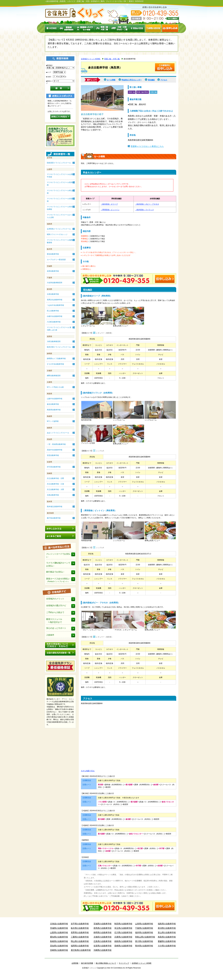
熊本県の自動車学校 (144, 946)
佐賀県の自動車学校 (103, 946)
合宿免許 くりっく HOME (141, 963)
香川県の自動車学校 (144, 941)
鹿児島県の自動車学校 (81, 950)
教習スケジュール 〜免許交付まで (54, 620)
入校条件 (50, 635)
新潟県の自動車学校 (167, 928)
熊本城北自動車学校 (54, 507)
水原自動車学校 (53, 294)
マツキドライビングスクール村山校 (60, 192)
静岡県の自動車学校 (103, 932)
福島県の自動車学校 (167, 924)
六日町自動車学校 (54, 322)
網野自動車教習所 (54, 376)
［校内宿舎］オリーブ (109, 204)
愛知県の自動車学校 (59, 937)
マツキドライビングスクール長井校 (60, 183)
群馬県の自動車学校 (103, 928)
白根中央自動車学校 (54, 316)
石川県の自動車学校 (123, 932)
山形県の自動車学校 (144, 924)
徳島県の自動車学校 (123, 941)
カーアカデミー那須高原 (56, 260)
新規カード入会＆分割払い (58, 579)
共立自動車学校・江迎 (55, 484)
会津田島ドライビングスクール (59, 229)
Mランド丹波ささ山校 (55, 387)
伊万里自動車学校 (54, 467)
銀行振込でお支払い (55, 572)
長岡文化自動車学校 (54, 300)
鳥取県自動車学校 (54, 410)
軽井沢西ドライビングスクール (59, 347)
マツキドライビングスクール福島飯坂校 (60, 241)
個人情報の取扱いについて (106, 963)
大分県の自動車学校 (167, 946)
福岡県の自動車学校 (80, 946)
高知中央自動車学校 (54, 450)
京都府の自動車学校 (103, 937)
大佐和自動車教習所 (54, 283)
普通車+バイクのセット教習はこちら (147, 146)
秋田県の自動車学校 (123, 924)
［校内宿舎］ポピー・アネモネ (147, 204)
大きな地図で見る (88, 771)
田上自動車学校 (53, 311)
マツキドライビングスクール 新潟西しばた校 (59, 328)
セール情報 (111, 80)
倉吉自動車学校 (53, 404)
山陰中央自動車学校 (54, 399)
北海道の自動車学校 (59, 924)
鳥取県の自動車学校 (167, 937)
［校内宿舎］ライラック (144, 210)
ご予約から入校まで (55, 612)
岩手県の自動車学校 (80, 924)
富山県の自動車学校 (167, 932)
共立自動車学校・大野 (55, 489)
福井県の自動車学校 (144, 932)
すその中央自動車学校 (55, 364)
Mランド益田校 (53, 421)
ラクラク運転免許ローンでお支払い (58, 564)
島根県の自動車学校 (59, 941)
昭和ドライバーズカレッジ (57, 234)
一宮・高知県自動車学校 (56, 444)
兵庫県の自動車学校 (123, 937)
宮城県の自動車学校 (103, 924)
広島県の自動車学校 (103, 941)
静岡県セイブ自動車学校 (56, 359)
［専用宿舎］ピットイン (110, 210)
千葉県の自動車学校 (144, 928)
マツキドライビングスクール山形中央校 (60, 175)
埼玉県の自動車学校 (123, 928)
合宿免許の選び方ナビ (56, 605)
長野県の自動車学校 (80, 932)
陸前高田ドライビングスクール (59, 163)
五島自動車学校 (53, 495)
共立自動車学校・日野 (55, 478)
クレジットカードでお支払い (58, 555)
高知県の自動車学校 (59, 946)
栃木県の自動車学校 (80, 928)
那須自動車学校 (53, 254)
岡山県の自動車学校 (80, 941)
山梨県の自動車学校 (59, 932)
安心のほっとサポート (56, 628)
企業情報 (75, 963)
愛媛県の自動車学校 (167, 941)
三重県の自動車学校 (80, 937)
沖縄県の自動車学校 (103, 950)
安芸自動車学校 (53, 455)
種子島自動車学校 (54, 518)
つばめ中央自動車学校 (55, 305)
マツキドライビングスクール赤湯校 (60, 200)
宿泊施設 (151, 80)
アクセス (163, 80)
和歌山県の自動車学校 (145, 937)
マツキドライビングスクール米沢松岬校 (60, 208)
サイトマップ (124, 963)
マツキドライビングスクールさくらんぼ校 (60, 216)
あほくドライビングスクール (58, 433)
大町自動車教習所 (54, 341)
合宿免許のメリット (55, 599)
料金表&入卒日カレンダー (132, 80)
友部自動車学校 (53, 271)
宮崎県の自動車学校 (59, 950)
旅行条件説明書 (87, 963)
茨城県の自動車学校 (59, 928)
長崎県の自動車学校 (123, 946)
